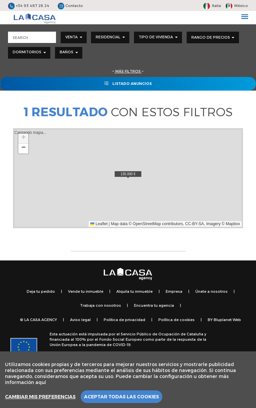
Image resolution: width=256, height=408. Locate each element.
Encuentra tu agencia (154, 305)
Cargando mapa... (127, 178)
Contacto (70, 5)
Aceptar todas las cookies (121, 397)
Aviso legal (80, 319)
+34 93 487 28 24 (28, 5)
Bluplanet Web (227, 319)
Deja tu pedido (41, 291)
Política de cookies (176, 319)
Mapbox (233, 223)
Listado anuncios (127, 83)
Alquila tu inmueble (134, 291)
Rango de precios (212, 37)
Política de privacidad (124, 319)
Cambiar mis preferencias (40, 397)
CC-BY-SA (194, 223)
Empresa (174, 291)
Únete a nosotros (211, 291)
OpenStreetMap (147, 223)
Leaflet (98, 223)
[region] (128, 379)
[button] (128, 174)
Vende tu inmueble (85, 291)
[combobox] (74, 37)
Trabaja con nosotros (100, 305)
